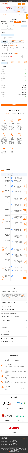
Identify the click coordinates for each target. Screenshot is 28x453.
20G (10, 47)
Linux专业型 (10, 21)
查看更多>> (15, 53)
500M (17, 26)
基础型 (17, 21)
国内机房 (4, 41)
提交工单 (6, 444)
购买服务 (25, 186)
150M (4, 26)
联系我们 (22, 295)
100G (10, 50)
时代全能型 (3, 21)
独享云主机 (24, 21)
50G (23, 47)
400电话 (16, 441)
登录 (20, 4)
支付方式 (12, 444)
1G (23, 26)
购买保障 (24, 14)
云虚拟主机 (6, 441)
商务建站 (8, 297)
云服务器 (10, 441)
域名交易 (16, 444)
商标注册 (13, 441)
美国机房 (20, 41)
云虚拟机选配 (4, 14)
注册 (24, 4)
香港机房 (12, 41)
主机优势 (11, 14)
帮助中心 (2, 444)
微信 (10, 445)
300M (10, 26)
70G (4, 50)
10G (4, 47)
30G (17, 47)
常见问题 (18, 14)
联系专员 (24, 278)
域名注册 (2, 441)
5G (10, 28)
